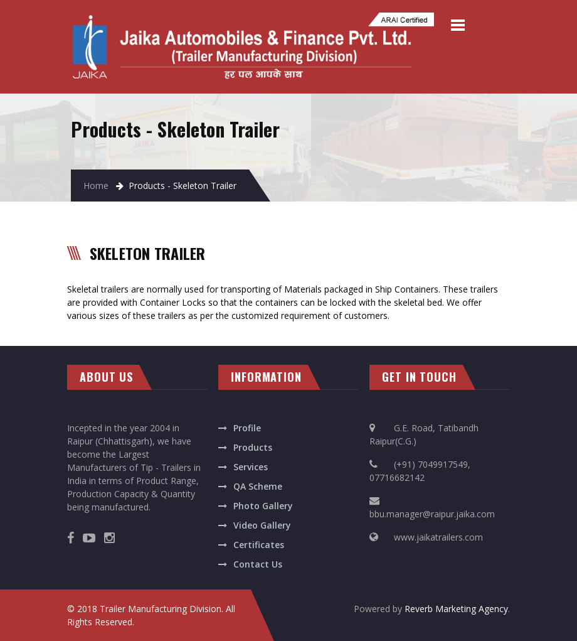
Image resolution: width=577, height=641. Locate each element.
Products (252, 447)
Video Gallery (262, 525)
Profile (247, 428)
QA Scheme (257, 486)
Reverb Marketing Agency (456, 609)
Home (96, 185)
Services (250, 467)
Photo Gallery (263, 506)
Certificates (258, 545)
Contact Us (257, 564)
